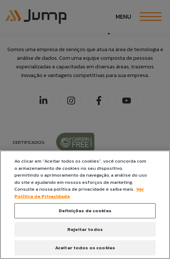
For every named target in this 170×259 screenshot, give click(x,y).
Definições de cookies (85, 210)
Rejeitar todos (85, 229)
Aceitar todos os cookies (85, 247)
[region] (85, 204)
